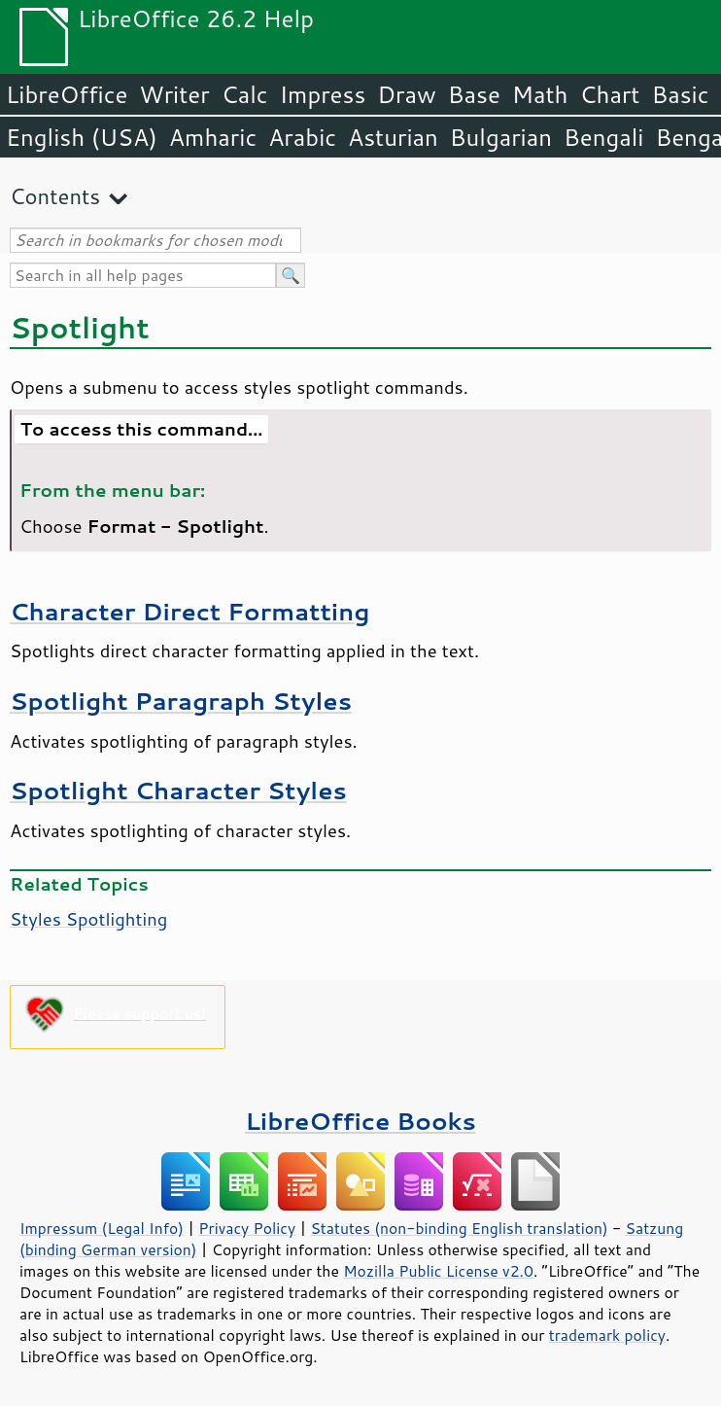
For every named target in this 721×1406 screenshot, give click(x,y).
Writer (174, 94)
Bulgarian (501, 137)
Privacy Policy (246, 1228)
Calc (245, 94)
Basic (679, 94)
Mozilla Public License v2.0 (438, 1271)
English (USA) (81, 137)
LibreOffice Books (360, 1121)
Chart (609, 94)
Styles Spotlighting (88, 918)
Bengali (603, 137)
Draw (406, 94)
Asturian (393, 137)
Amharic (213, 137)
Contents (55, 196)
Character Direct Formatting (189, 611)
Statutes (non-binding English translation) (458, 1228)
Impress (323, 94)
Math (540, 94)
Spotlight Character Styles (178, 790)
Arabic (302, 137)
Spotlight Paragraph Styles (181, 701)
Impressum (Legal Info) (101, 1228)
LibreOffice (66, 94)
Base (474, 94)
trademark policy (607, 1335)
